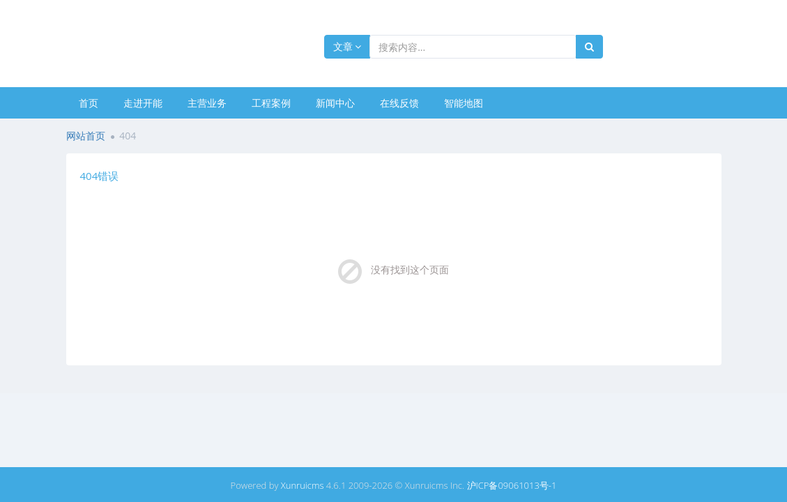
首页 (88, 102)
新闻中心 (335, 102)
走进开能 (142, 102)
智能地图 (463, 102)
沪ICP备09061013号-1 (512, 485)
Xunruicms (302, 485)
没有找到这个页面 (410, 269)
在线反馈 (399, 102)
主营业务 (207, 102)
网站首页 (85, 135)
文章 (347, 46)
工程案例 (271, 102)
